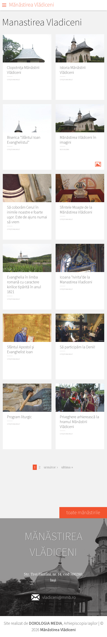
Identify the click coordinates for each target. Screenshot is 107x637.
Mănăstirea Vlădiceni (31, 5)
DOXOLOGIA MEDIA (45, 623)
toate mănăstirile (83, 512)
